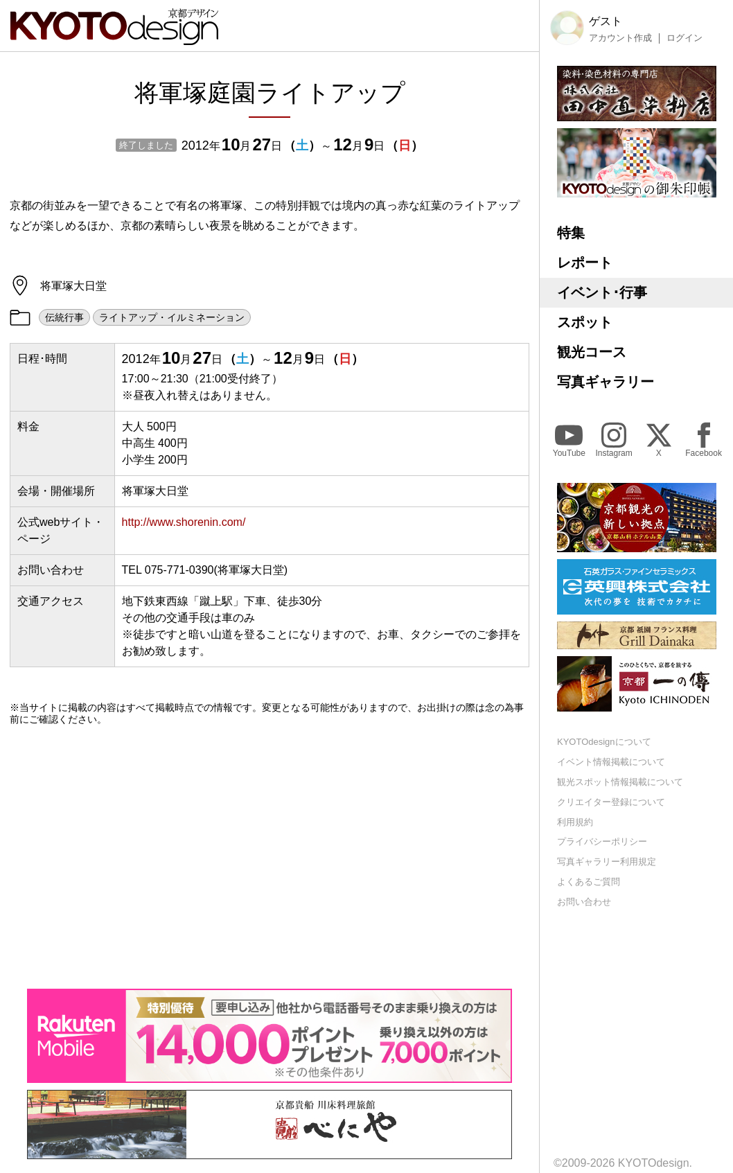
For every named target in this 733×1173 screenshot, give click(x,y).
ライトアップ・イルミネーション (172, 317)
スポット (584, 322)
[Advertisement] (269, 857)
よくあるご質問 (588, 881)
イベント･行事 (602, 292)
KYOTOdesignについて (604, 742)
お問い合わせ (584, 902)
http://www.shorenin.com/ (184, 522)
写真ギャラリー (605, 381)
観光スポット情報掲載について (620, 782)
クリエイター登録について (611, 802)
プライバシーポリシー (602, 841)
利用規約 (575, 822)
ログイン (684, 38)
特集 (571, 232)
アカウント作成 (620, 38)
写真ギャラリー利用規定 (606, 861)
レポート (584, 262)
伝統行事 (64, 317)
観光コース (591, 352)
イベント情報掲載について (611, 762)
